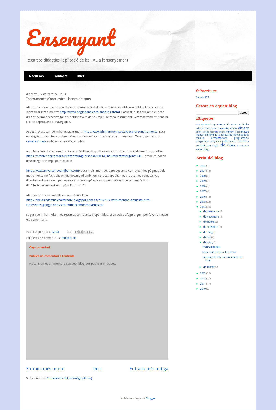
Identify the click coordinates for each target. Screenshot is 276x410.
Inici (80, 76)
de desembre (211, 211)
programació (241, 138)
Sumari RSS (202, 97)
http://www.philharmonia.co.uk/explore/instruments (120, 131)
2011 (203, 283)
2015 (203, 201)
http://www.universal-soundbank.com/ (53, 171)
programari (202, 141)
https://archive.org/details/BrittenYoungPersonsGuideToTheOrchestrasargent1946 (83, 156)
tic (74, 238)
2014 (203, 206)
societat (200, 145)
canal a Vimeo (36, 141)
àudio (245, 124)
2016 (203, 196)
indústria (201, 134)
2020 (203, 175)
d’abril (207, 237)
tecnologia (212, 145)
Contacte (60, 76)
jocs (217, 134)
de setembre (211, 226)
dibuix (233, 128)
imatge (245, 131)
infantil (210, 134)
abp (198, 124)
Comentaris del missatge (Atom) (69, 378)
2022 (203, 165)
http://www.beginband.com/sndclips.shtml (90, 112)
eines (199, 131)
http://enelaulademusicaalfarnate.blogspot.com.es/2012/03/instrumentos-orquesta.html (88, 200)
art (240, 124)
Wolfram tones (211, 246)
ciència (200, 128)
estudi (205, 132)
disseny (243, 128)
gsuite (222, 132)
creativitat (223, 128)
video (231, 145)
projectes (216, 141)
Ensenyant (70, 37)
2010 (203, 288)
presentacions (219, 138)
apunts (234, 124)
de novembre (211, 216)
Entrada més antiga (149, 368)
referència (243, 141)
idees (237, 132)
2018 (203, 186)
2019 (203, 180)
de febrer (209, 266)
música (66, 238)
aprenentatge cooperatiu (215, 124)
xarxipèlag (202, 149)
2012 (203, 278)
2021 (203, 170)
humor (230, 131)
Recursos (36, 76)
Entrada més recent (45, 368)
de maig (208, 232)
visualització (243, 145)
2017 (203, 191)
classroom (211, 128)
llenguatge (226, 134)
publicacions (229, 141)
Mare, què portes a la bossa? (219, 252)
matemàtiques (241, 134)
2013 (203, 273)
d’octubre (209, 221)
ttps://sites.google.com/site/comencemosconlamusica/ (65, 205)
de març (208, 242)
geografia (213, 132)
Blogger (150, 398)
